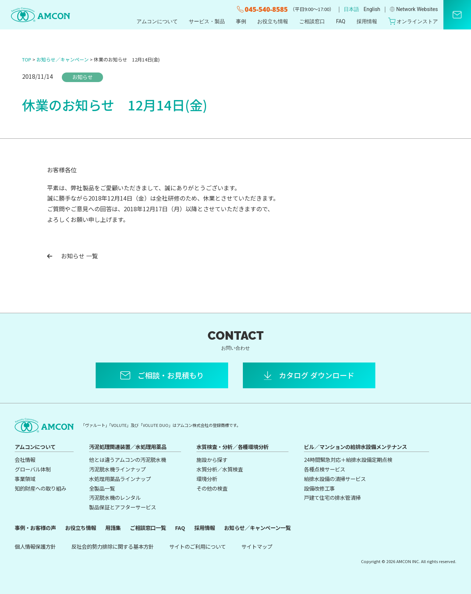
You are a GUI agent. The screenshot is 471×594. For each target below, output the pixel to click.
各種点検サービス (324, 469)
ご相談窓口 (312, 21)
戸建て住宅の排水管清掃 (332, 497)
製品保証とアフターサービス (122, 507)
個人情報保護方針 (35, 546)
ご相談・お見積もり (171, 375)
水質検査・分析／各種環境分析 (232, 446)
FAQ (340, 21)
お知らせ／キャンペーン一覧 (257, 527)
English (372, 9)
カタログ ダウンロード (316, 375)
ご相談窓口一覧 (148, 527)
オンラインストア (413, 21)
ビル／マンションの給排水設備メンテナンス (355, 446)
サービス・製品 (207, 21)
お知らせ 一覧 (72, 255)
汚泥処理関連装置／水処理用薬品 (127, 446)
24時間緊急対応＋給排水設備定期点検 (348, 459)
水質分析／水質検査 (219, 469)
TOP (26, 59)
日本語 (351, 9)
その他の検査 (211, 488)
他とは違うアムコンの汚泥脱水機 (127, 459)
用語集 (113, 527)
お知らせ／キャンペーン (62, 59)
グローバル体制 (33, 469)
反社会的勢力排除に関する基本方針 (112, 546)
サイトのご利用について (197, 546)
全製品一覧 (102, 488)
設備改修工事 (319, 488)
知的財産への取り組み (40, 488)
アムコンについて (157, 21)
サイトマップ (256, 546)
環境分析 (206, 478)
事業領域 (25, 478)
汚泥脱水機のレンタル (115, 497)
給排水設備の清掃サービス (335, 478)
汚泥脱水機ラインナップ (117, 469)
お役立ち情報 (272, 21)
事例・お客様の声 (35, 527)
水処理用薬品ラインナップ (120, 478)
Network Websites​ (414, 9)
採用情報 (367, 21)
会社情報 (25, 459)
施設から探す (211, 459)
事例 (241, 21)
